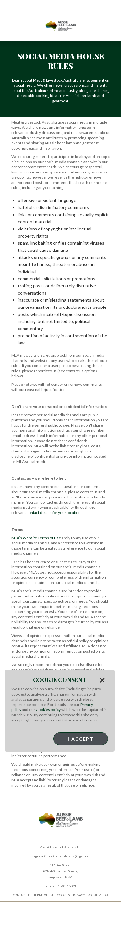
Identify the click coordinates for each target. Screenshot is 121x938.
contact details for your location (53, 512)
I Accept (81, 739)
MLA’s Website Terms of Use (36, 537)
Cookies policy (48, 709)
